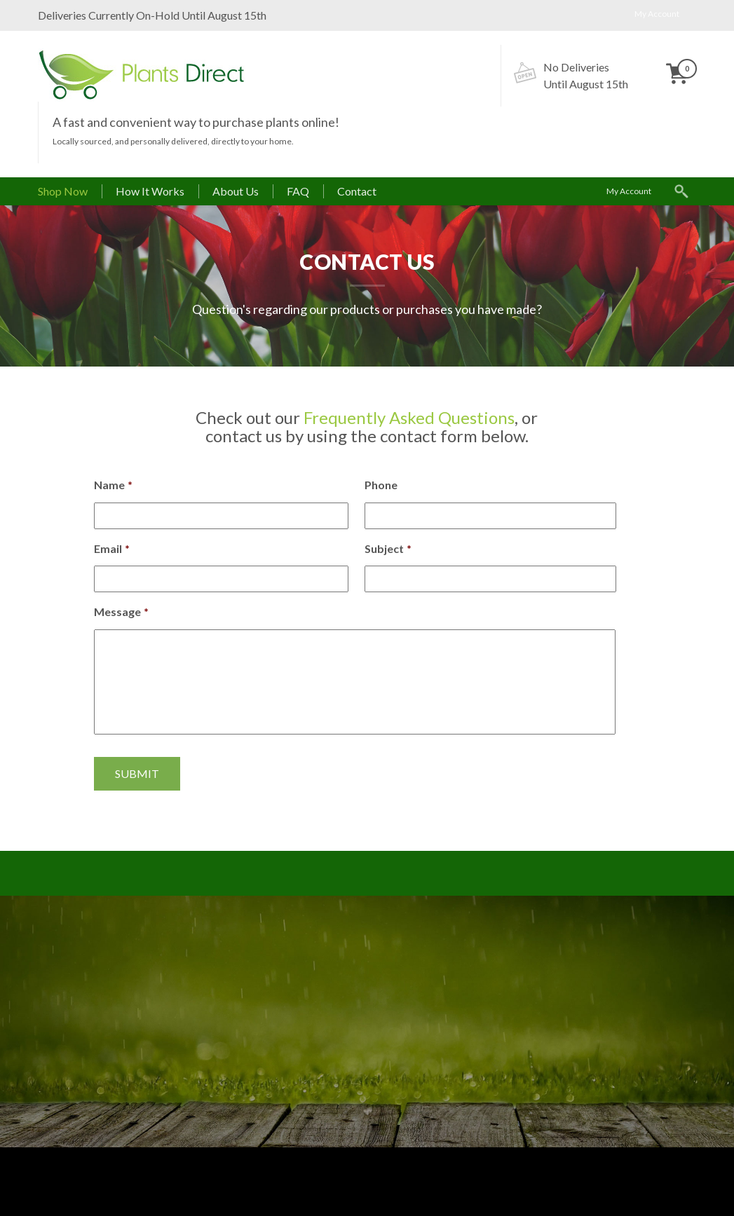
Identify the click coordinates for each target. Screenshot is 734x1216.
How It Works (150, 191)
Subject (388, 548)
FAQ (298, 191)
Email (112, 548)
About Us (235, 191)
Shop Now (63, 191)
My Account (656, 13)
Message (121, 611)
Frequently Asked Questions (409, 417)
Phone (381, 484)
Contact (356, 191)
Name (113, 484)
